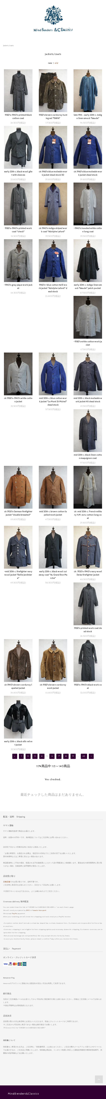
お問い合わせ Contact (53, 1044)
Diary (53, 1050)
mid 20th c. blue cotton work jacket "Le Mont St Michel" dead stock (88, 348)
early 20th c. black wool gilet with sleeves (18, 173)
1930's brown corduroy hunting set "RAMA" (53, 117)
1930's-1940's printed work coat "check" (18, 230)
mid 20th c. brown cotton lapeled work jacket (18, 463)
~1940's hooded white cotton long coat (88, 230)
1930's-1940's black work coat (88, 583)
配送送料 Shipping (53, 1026)
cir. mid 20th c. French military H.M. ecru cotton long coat (53, 464)
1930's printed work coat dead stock (88, 523)
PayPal (14, 810)
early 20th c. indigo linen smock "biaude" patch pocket (88, 287)
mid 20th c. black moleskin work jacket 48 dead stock (18, 407)
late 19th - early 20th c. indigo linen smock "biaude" (88, 117)
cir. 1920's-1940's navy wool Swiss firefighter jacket (53, 523)
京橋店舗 (6, 778)
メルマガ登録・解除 (53, 1069)
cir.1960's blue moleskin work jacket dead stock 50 (53, 173)
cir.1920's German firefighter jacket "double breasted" (88, 407)
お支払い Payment (53, 1020)
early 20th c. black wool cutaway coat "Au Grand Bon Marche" (18, 524)
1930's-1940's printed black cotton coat (18, 117)
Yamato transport (39, 807)
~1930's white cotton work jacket (18, 347)
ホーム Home (53, 1013)
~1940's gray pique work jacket (18, 287)
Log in (53, 1063)
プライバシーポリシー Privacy (53, 1038)
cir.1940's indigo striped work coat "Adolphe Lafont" (53, 230)
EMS (28, 807)
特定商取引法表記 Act (53, 1032)
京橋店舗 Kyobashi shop (53, 1075)
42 (84, 653)
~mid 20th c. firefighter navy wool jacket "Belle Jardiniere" (88, 464)
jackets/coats (8, 46)
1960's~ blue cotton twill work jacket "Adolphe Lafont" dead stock (53, 288)
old (56, 63)
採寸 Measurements (53, 1081)
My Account (53, 1057)
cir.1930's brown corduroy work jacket (53, 583)
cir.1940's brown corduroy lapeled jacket (18, 583)
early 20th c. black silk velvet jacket (18, 640)
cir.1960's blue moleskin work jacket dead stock (88, 173)
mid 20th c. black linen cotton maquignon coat (53, 407)
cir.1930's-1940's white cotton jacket (53, 347)
